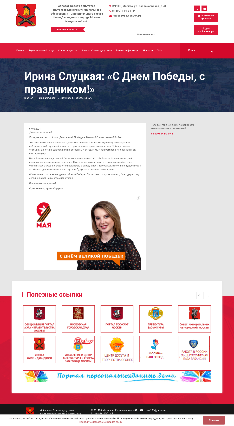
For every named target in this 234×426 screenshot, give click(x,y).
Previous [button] (199, 295)
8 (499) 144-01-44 (124, 10)
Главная (20, 50)
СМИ (159, 50)
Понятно (214, 420)
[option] (117, 320)
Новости (148, 50)
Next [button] (207, 295)
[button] (138, 198)
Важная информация (127, 50)
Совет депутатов (67, 50)
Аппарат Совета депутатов (96, 50)
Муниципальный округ (41, 50)
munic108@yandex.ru (127, 15)
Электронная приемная (206, 17)
